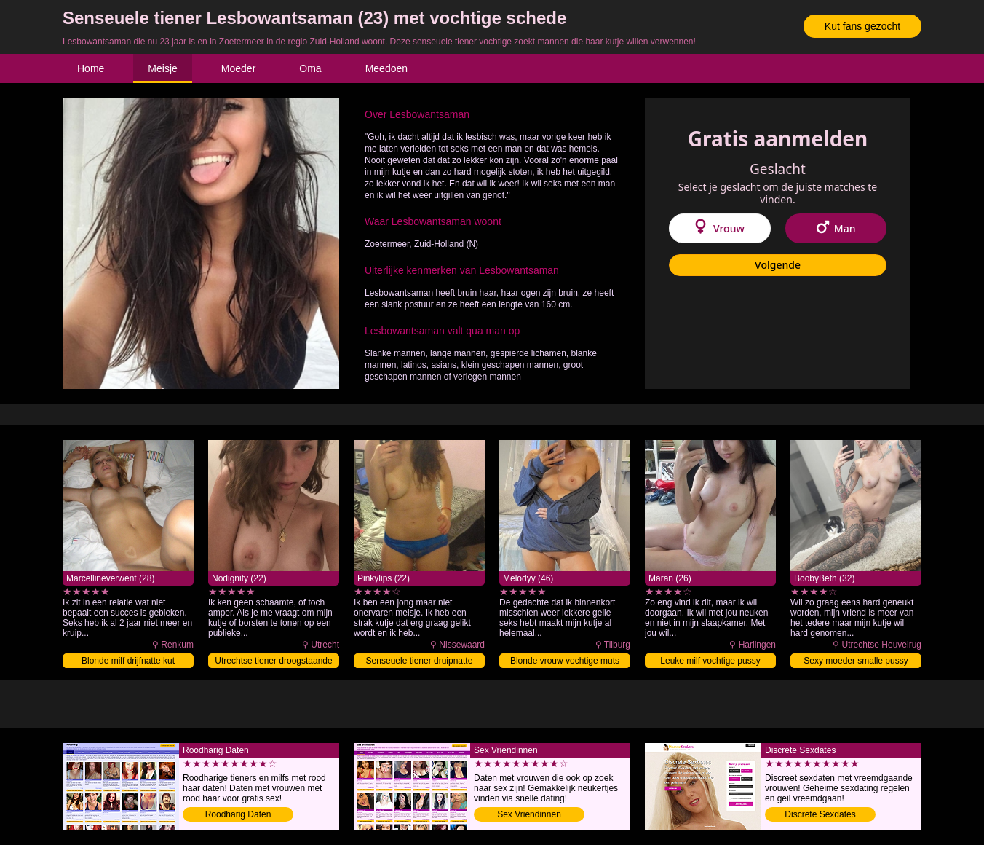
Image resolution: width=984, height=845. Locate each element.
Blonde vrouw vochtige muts (564, 661)
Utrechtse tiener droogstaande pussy (273, 662)
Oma (310, 68)
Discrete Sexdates (820, 814)
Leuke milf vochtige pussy (710, 661)
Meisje (162, 68)
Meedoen (386, 68)
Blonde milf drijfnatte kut (128, 661)
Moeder (238, 68)
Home (90, 68)
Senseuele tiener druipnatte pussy (419, 662)
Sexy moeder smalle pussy (856, 661)
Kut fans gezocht (862, 26)
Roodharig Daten (238, 814)
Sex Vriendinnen (529, 814)
